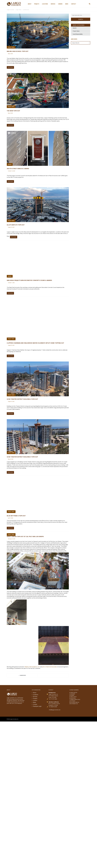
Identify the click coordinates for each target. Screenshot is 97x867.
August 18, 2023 (11, 227)
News (66, 4)
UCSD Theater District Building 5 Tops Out (22, 457)
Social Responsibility (78, 34)
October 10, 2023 (11, 171)
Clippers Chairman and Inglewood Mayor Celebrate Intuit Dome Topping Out (35, 343)
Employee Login (37, 706)
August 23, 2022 (11, 345)
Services (53, 4)
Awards (10, 164)
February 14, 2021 (11, 538)
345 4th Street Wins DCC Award (18, 168)
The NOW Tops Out (13, 111)
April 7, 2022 (10, 518)
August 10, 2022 (11, 401)
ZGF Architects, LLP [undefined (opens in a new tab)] (34, 667)
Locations (45, 4)
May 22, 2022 (10, 459)
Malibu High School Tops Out (17, 51)
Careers (60, 4)
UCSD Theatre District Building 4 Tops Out (22, 399)
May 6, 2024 (10, 53)
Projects (36, 4)
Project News (11, 47)
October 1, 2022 (11, 282)
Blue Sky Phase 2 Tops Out (16, 516)
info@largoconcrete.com (54, 709)
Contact (73, 4)
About (29, 4)
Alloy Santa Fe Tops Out (16, 225)
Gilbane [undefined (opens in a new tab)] (27, 667)
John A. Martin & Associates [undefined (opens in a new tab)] (49, 667)
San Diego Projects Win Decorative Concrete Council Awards (29, 280)
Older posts (23, 675)
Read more (10, 67)
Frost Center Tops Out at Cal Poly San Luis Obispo (25, 536)
